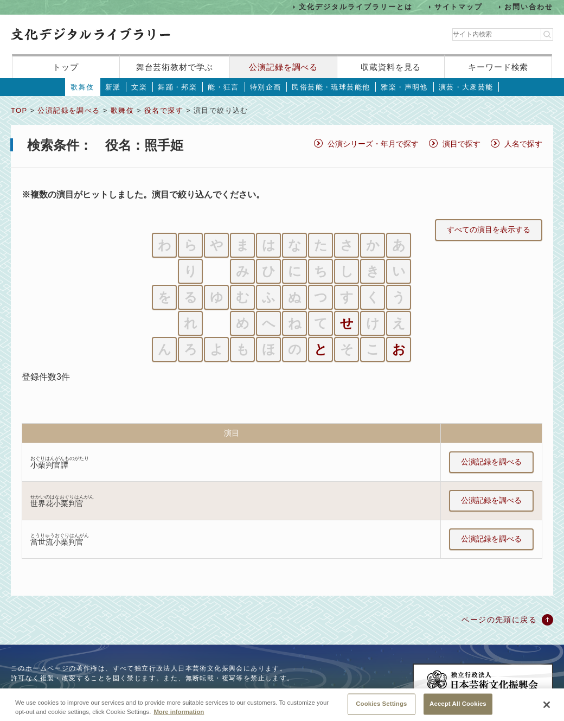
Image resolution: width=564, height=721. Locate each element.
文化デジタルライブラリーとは (355, 7)
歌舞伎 (82, 87)
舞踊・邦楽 (177, 87)
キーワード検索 (498, 67)
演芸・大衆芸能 (466, 87)
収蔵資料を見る (391, 67)
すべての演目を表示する (488, 229)
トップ (66, 67)
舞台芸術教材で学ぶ (175, 67)
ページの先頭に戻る (499, 619)
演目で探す (461, 143)
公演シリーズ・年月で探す (373, 143)
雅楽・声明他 (404, 87)
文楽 (139, 87)
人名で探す (523, 143)
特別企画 (265, 87)
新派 (113, 87)
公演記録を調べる (283, 67)
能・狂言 (223, 87)
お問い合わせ (528, 7)
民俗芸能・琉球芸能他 (331, 87)
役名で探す (163, 110)
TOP (19, 110)
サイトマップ (458, 7)
